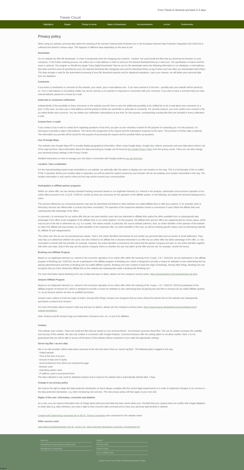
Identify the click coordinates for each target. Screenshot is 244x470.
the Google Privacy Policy (140, 149)
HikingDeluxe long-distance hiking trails (57, 444)
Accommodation (145, 24)
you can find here (133, 158)
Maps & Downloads (117, 24)
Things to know (89, 24)
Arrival (167, 24)
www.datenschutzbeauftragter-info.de (56, 427)
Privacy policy (102, 444)
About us (44, 440)
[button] (122, 468)
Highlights (48, 24)
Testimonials (187, 24)
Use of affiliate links (105, 452)
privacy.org (80, 427)
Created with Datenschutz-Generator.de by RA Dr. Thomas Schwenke (71, 415)
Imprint (99, 440)
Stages (67, 24)
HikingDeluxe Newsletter (51, 448)
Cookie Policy (102, 448)
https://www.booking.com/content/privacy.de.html (173, 274)
